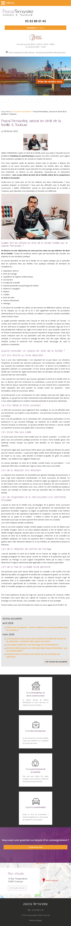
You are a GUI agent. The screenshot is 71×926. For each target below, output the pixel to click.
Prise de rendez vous (50, 81)
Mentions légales (35, 920)
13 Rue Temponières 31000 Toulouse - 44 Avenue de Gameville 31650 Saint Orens (36, 53)
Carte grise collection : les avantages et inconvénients (32, 644)
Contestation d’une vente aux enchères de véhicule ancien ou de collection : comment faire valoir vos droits (36, 640)
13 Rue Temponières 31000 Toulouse (35, 915)
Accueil (16, 111)
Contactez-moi (35, 847)
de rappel (35, 27)
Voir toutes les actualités (56, 661)
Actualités (26, 111)
